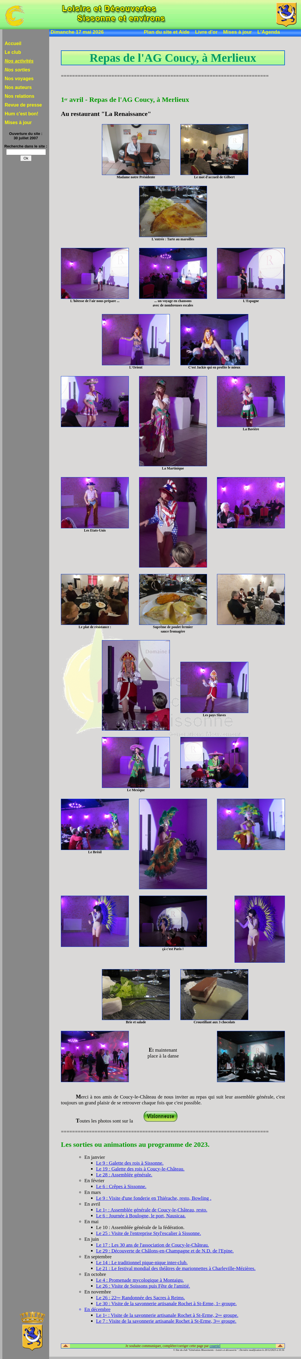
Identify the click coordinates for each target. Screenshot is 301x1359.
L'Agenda (268, 32)
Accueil (13, 43)
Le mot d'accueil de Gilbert (214, 177)
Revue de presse (23, 104)
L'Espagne (251, 301)
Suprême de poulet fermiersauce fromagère (173, 629)
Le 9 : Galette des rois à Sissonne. (129, 1163)
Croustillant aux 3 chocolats (214, 1022)
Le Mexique (136, 790)
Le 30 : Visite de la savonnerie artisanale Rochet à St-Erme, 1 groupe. (166, 1303)
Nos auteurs (18, 87)
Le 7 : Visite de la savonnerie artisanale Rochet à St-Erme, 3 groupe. (166, 1321)
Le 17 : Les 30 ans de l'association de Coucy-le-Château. (152, 1245)
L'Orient (136, 367)
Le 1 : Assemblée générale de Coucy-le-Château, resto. (151, 1210)
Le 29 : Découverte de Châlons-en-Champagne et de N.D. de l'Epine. (165, 1251)
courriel (215, 1346)
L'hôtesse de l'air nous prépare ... (94, 301)
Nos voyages (19, 78)
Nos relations (19, 96)
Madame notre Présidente (136, 177)
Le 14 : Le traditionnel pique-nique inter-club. (142, 1262)
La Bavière (251, 429)
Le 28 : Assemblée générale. (124, 1175)
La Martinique (173, 468)
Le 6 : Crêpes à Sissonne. (121, 1186)
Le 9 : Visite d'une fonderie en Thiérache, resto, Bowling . (153, 1198)
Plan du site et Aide (166, 32)
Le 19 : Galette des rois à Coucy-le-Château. (140, 1169)
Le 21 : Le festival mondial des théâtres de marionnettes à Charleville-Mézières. (176, 1268)
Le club (13, 52)
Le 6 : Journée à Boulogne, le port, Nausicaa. (141, 1216)
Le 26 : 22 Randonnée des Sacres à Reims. (140, 1297)
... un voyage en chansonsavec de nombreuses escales (173, 303)
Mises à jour (237, 32)
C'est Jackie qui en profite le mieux (214, 367)
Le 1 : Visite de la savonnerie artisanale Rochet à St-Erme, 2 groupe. (167, 1315)
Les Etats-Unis (95, 530)
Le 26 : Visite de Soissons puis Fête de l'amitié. (143, 1286)
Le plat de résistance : (95, 627)
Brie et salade (136, 1022)
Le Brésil (95, 852)
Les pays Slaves (214, 715)
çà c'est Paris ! (173, 949)
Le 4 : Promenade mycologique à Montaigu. (140, 1280)
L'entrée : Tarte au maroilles (173, 239)
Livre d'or (206, 32)
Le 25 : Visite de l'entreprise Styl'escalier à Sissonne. (148, 1233)
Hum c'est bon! (21, 113)
